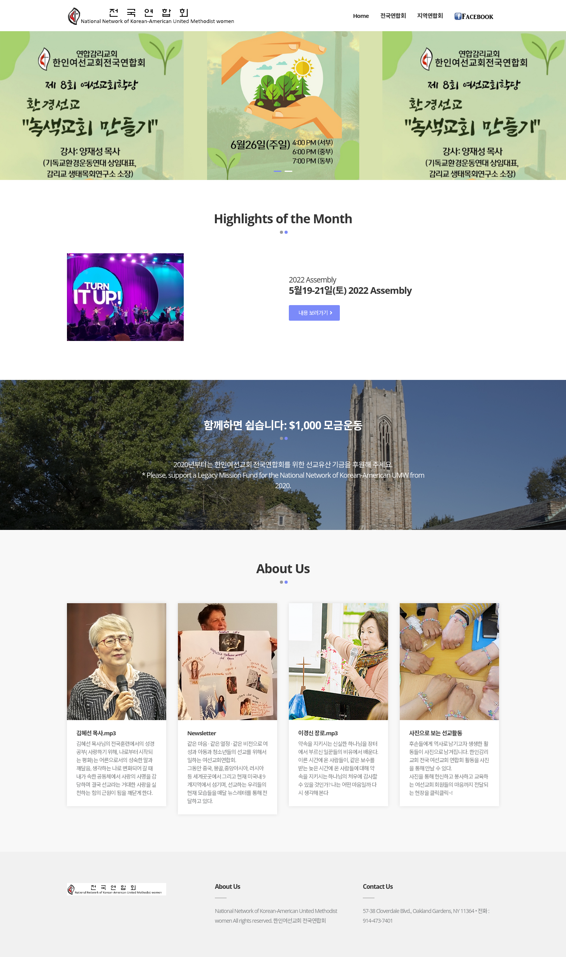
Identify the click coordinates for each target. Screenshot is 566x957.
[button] (277, 171)
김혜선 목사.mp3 (96, 733)
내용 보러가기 (315, 312)
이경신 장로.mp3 (317, 733)
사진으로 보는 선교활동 (435, 733)
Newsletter (201, 733)
